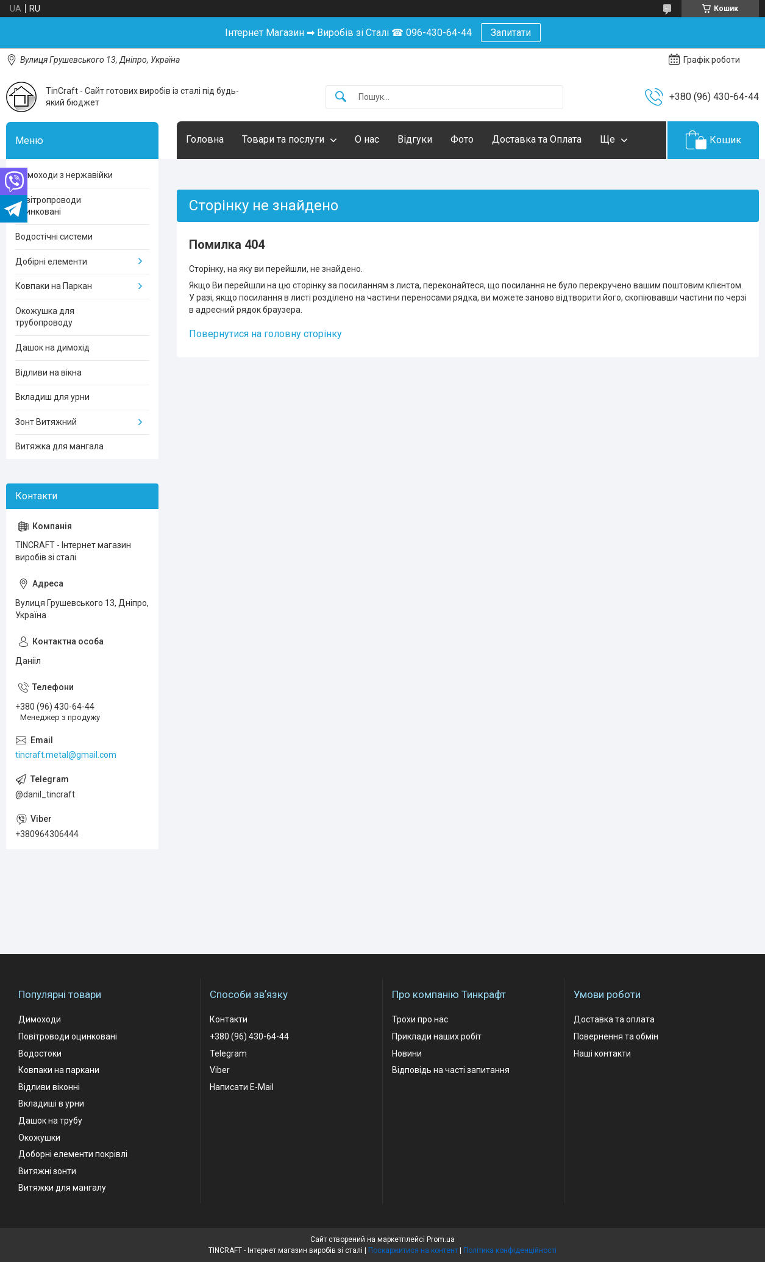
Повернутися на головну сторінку (265, 334)
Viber (220, 1070)
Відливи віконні (49, 1087)
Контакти (228, 1019)
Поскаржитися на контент (413, 1250)
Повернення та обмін (616, 1036)
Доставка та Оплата (537, 139)
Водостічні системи (54, 236)
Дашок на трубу (50, 1120)
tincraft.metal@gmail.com (65, 755)
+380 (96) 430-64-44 (249, 1036)
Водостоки (40, 1053)
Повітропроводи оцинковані (48, 206)
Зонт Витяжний (46, 422)
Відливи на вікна (48, 372)
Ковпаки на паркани (58, 1070)
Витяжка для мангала (59, 446)
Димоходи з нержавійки (64, 175)
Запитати (511, 32)
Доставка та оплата (614, 1019)
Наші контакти (602, 1053)
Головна (205, 139)
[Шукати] (340, 97)
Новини (407, 1053)
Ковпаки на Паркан (53, 286)
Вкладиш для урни (52, 397)
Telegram (228, 1053)
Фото (462, 139)
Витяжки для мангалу (62, 1187)
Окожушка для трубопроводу (44, 317)
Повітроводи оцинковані (67, 1036)
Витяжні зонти (47, 1171)
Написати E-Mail (242, 1087)
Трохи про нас (420, 1019)
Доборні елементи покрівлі (72, 1154)
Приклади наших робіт (437, 1036)
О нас (367, 139)
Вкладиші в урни (51, 1103)
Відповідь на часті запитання (451, 1070)
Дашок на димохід (52, 347)
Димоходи (39, 1019)
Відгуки (414, 139)
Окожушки (39, 1138)
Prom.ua (441, 1239)
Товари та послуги (283, 139)
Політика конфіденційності (510, 1250)
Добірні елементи (51, 261)
